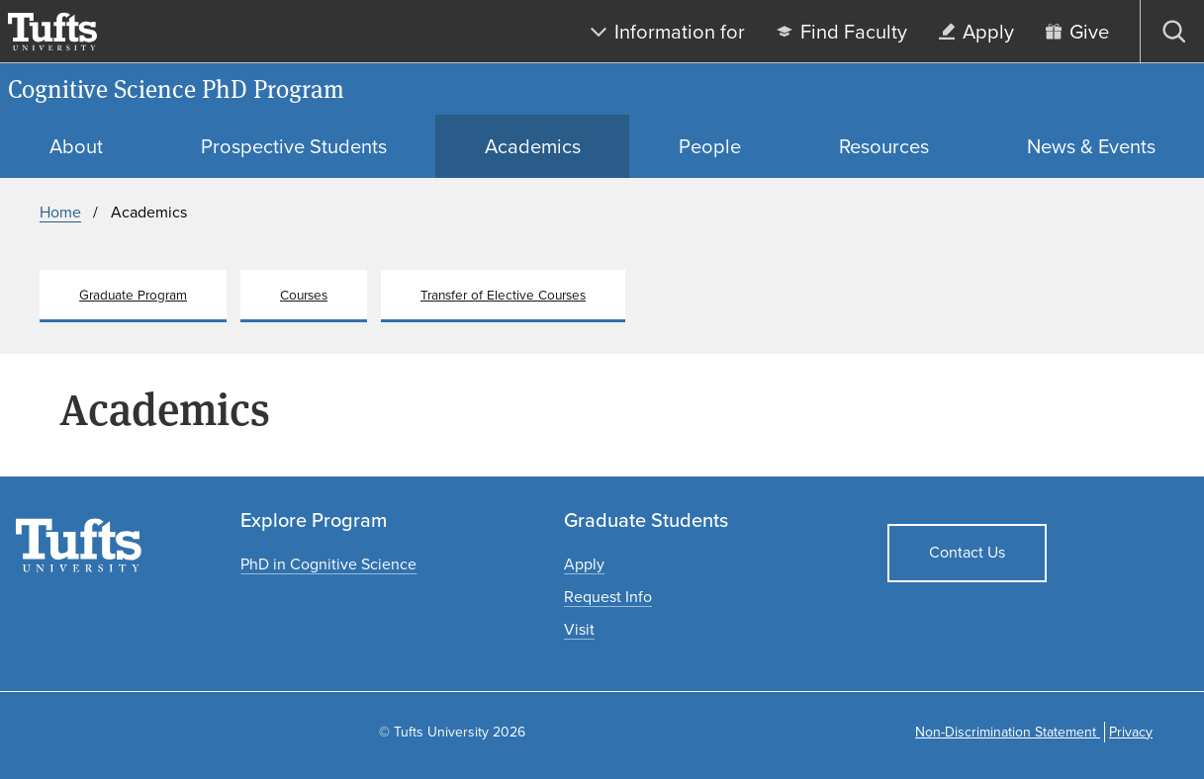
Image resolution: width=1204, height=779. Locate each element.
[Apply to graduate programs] (584, 564)
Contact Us (967, 552)
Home (60, 212)
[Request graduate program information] (608, 596)
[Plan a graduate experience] (579, 629)
